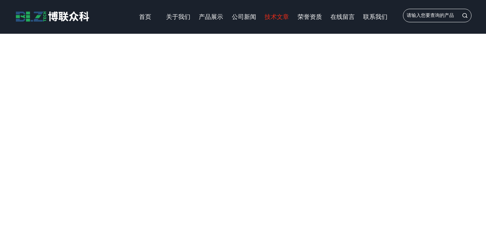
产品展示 (211, 17)
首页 (145, 17)
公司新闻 (244, 17)
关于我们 (178, 17)
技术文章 (277, 17)
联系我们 (375, 17)
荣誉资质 (310, 17)
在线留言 (342, 17)
